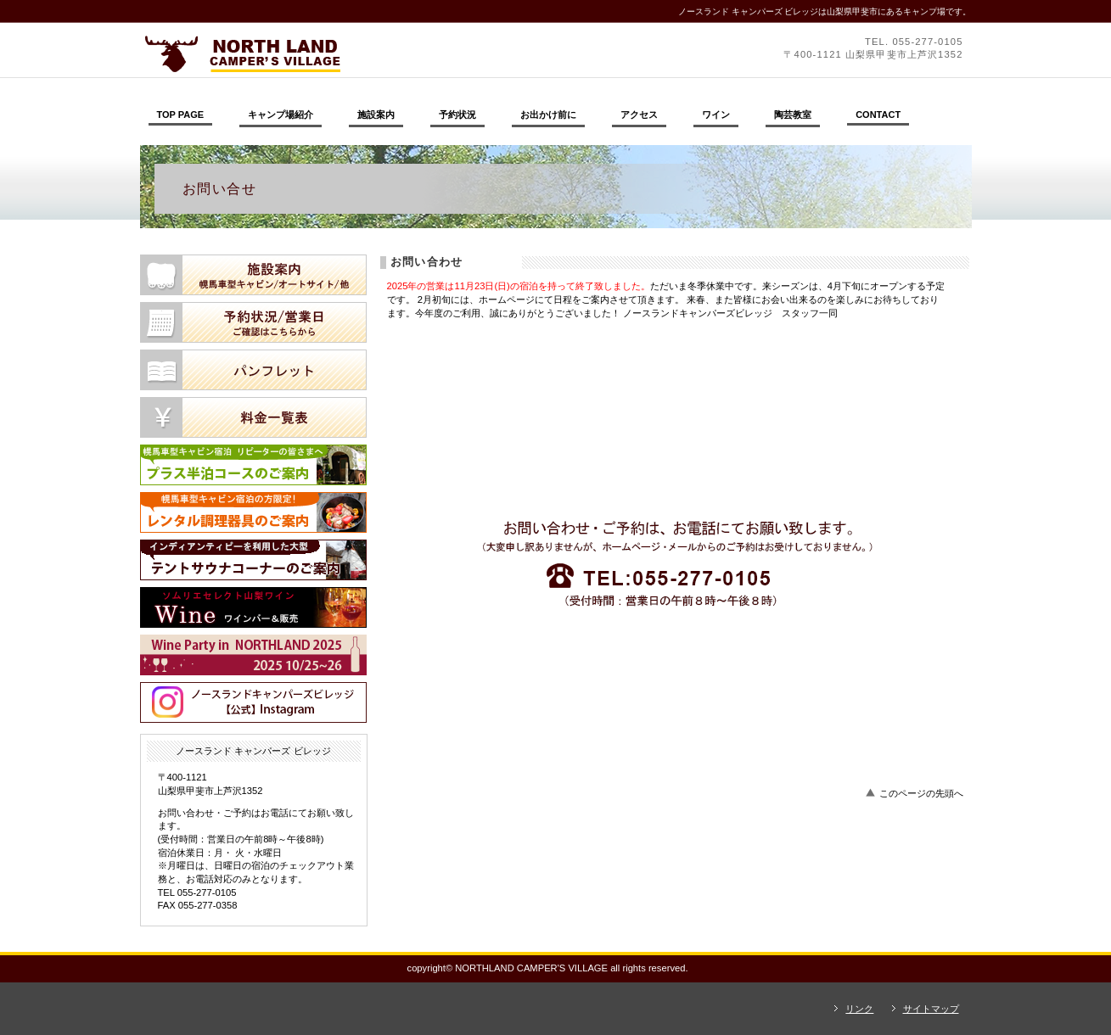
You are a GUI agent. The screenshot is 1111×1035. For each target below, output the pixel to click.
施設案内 (253, 275)
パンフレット (253, 370)
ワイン (253, 607)
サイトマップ (931, 1009)
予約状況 (253, 322)
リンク (859, 1009)
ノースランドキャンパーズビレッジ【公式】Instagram (253, 702)
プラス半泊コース (253, 465)
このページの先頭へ (921, 793)
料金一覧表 (253, 417)
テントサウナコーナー (253, 560)
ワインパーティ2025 (253, 655)
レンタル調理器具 (253, 512)
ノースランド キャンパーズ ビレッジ (373, 53)
